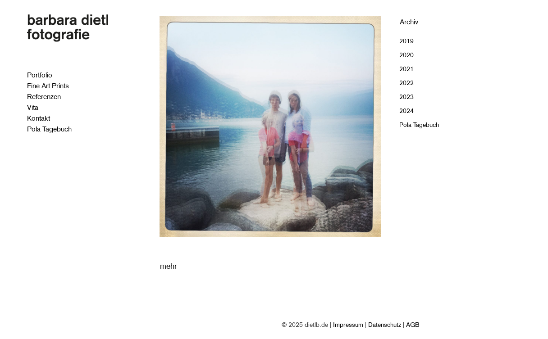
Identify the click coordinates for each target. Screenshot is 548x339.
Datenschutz (384, 325)
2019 (406, 41)
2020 (406, 55)
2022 (406, 83)
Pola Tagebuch (419, 125)
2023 (406, 97)
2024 (406, 111)
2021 (406, 69)
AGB (413, 325)
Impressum (348, 325)
